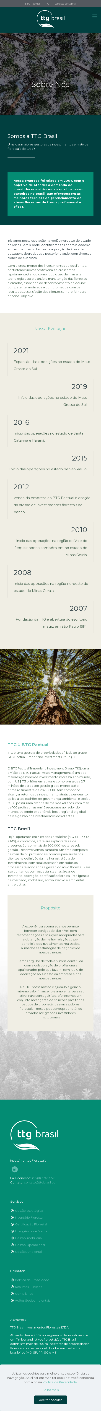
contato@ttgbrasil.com (41, 1182)
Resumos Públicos (28, 1287)
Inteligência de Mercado (33, 1231)
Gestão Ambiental (28, 1251)
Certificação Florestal (31, 1224)
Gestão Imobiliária (28, 1238)
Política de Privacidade (32, 1280)
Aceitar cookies (50, 1400)
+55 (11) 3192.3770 (43, 1178)
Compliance (24, 1293)
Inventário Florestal (29, 1217)
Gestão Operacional (30, 1245)
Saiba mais (51, 1390)
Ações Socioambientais (32, 1300)
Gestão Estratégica (29, 1210)
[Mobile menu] (95, 16)
